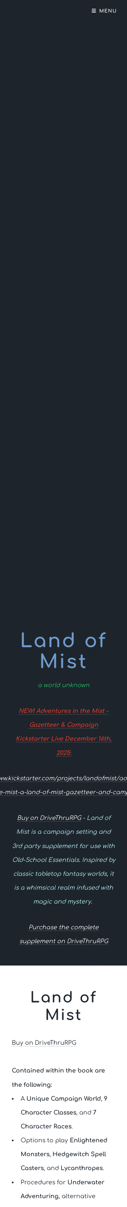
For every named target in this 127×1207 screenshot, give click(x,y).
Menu (108, 11)
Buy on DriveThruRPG (49, 819)
